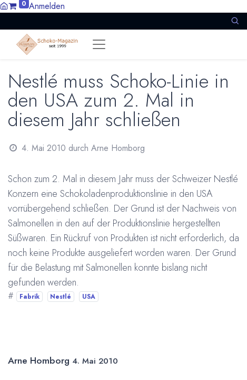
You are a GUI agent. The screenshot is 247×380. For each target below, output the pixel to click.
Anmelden (47, 6)
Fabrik (29, 296)
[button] (235, 21)
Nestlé (60, 296)
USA (88, 296)
